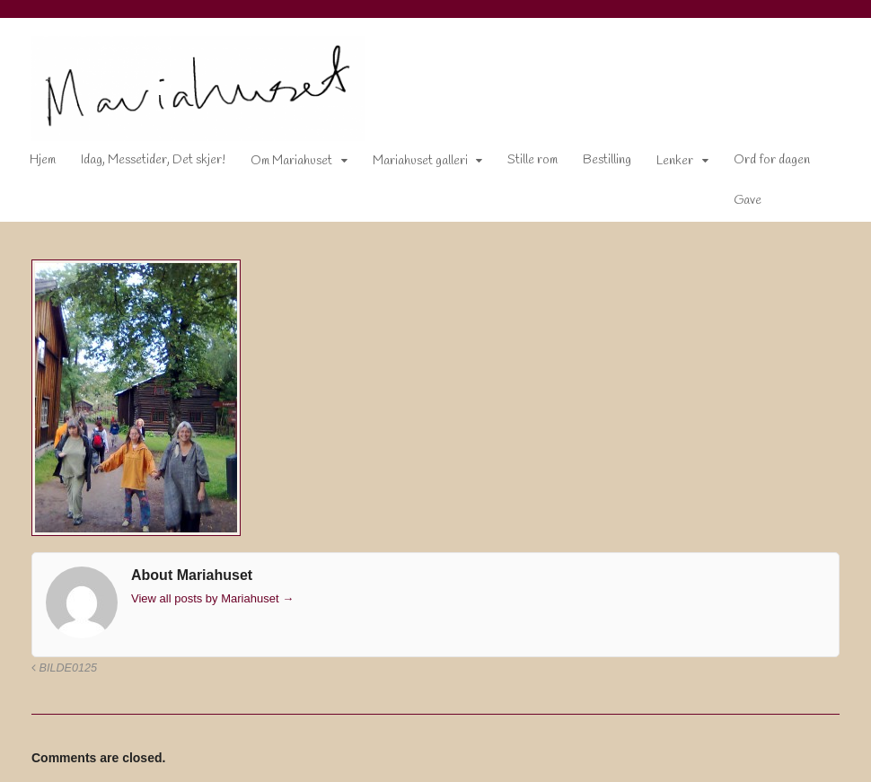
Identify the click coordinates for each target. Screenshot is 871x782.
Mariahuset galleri (420, 161)
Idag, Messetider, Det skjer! (153, 160)
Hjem (43, 160)
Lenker (674, 161)
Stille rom (532, 160)
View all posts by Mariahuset (212, 598)
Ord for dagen (772, 160)
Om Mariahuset (291, 161)
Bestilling (607, 160)
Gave (747, 200)
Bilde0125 (64, 668)
